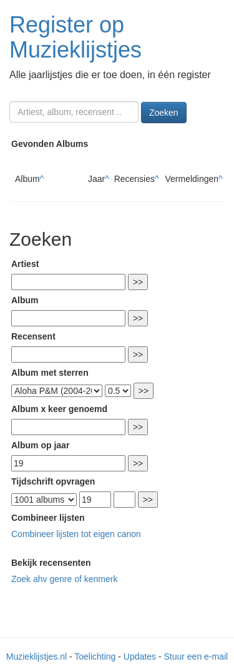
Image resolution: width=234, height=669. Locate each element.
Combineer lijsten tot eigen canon (76, 534)
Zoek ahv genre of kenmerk (64, 579)
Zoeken (163, 113)
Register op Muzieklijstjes (75, 37)
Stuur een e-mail (195, 656)
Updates (140, 656)
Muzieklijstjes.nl (36, 656)
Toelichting (94, 656)
